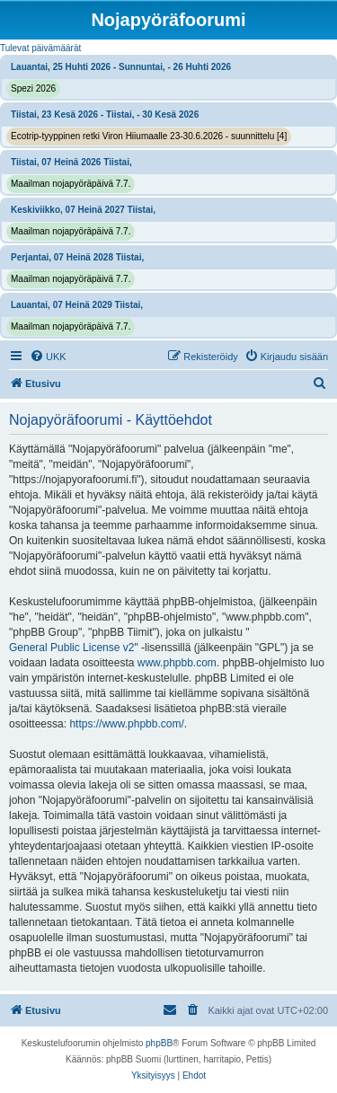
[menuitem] (48, 356)
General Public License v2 (71, 647)
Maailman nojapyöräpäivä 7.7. (70, 184)
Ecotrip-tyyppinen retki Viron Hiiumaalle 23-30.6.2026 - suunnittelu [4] (149, 136)
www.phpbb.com (177, 663)
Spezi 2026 (33, 88)
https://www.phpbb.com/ (126, 724)
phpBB (159, 1043)
